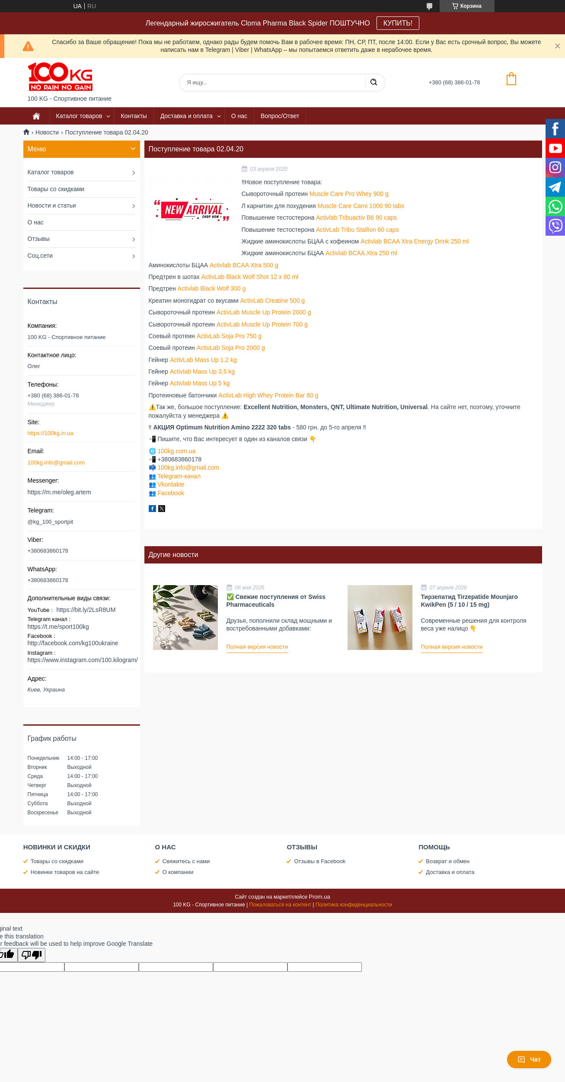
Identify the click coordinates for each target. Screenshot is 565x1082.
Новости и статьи (52, 205)
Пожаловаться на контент (280, 905)
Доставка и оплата (186, 115)
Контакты (134, 115)
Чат (529, 1059)
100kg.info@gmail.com (188, 467)
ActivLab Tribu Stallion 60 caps (357, 229)
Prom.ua (319, 896)
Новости (47, 132)
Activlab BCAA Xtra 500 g (244, 265)
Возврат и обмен (447, 861)
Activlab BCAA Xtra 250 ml (361, 253)
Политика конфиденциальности (354, 905)
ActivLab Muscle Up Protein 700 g (262, 324)
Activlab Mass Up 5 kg (200, 383)
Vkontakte (170, 484)
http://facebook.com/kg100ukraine (73, 643)
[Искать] (373, 83)
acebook (172, 493)
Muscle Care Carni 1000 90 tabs (361, 205)
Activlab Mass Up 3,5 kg (202, 371)
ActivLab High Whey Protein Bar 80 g (268, 395)
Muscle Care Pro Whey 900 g (349, 193)
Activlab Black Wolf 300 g (211, 288)
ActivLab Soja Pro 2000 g (231, 347)
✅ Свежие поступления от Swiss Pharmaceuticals (276, 600)
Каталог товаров (79, 115)
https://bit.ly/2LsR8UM (85, 609)
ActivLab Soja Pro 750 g (229, 336)
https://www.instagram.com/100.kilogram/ (83, 659)
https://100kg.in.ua (50, 433)
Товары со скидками (56, 189)
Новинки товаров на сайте (65, 872)
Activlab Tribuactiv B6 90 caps (356, 217)
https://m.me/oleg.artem (59, 492)
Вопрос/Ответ (280, 115)
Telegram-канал (179, 476)
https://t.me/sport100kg (58, 626)
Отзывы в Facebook (319, 861)
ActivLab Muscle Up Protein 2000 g (264, 312)
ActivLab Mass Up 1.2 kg (203, 359)
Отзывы (39, 238)
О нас (239, 115)
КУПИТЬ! (397, 23)
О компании (178, 872)
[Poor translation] (31, 955)
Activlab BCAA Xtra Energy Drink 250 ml (415, 241)
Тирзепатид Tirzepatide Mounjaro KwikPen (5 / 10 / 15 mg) (469, 600)
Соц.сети (40, 255)
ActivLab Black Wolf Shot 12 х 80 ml (250, 276)
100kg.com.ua (176, 451)
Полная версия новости (257, 646)
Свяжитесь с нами (186, 861)
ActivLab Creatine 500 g (272, 300)
